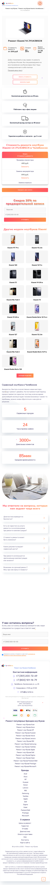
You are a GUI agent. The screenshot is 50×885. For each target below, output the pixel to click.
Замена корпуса (25, 183)
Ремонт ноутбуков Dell (25, 756)
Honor (25, 789)
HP (25, 783)
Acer (25, 777)
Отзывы (25, 832)
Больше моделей (25, 379)
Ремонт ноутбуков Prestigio (25, 767)
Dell (25, 805)
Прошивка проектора (25, 160)
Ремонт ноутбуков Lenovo (26, 742)
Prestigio (25, 816)
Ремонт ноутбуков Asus (25, 731)
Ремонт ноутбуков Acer (26, 728)
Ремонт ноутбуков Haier (25, 762)
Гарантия (25, 829)
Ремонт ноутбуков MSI (25, 745)
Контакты (25, 843)
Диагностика (25, 835)
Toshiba (25, 800)
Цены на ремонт (25, 827)
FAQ (25, 841)
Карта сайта (25, 846)
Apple (25, 803)
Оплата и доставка (25, 838)
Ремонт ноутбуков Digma (25, 759)
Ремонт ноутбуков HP (25, 734)
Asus (25, 780)
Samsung (25, 797)
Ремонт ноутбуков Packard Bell (25, 764)
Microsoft (25, 819)
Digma (25, 808)
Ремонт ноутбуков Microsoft (25, 770)
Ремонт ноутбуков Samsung (25, 748)
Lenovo (25, 791)
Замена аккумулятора (25, 171)
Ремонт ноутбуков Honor (25, 739)
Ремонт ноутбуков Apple (25, 753)
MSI (25, 794)
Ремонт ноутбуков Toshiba (25, 750)
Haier (25, 811)
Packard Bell (25, 814)
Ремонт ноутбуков (11, 8)
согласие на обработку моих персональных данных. (19, 658)
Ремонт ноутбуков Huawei (25, 736)
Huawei (25, 786)
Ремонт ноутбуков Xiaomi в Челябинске (30, 8)
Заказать (25, 167)
